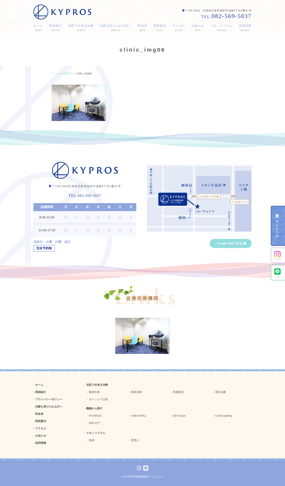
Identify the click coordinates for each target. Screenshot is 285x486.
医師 (91, 440)
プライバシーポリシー (49, 399)
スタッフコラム (221, 28)
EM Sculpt (179, 415)
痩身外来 (94, 392)
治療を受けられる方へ (116, 28)
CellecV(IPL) (138, 415)
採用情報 (245, 28)
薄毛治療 (220, 392)
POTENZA (95, 415)
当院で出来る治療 (81, 28)
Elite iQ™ (94, 422)
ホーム (38, 28)
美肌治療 (136, 392)
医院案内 (160, 28)
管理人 (135, 440)
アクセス (178, 28)
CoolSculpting (223, 415)
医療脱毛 (178, 392)
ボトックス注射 (98, 399)
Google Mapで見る (229, 243)
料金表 (142, 28)
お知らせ (197, 28)
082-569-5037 (85, 194)
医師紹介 (55, 28)
